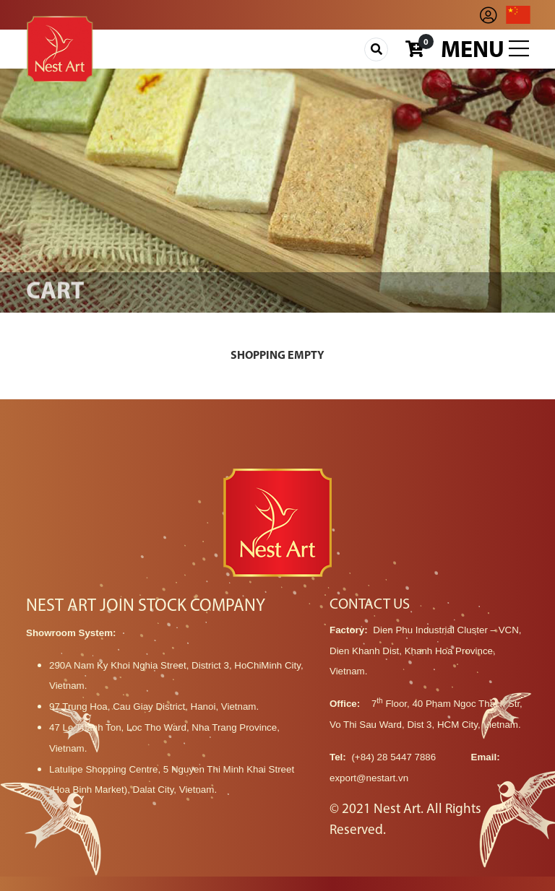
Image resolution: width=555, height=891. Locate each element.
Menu (485, 50)
